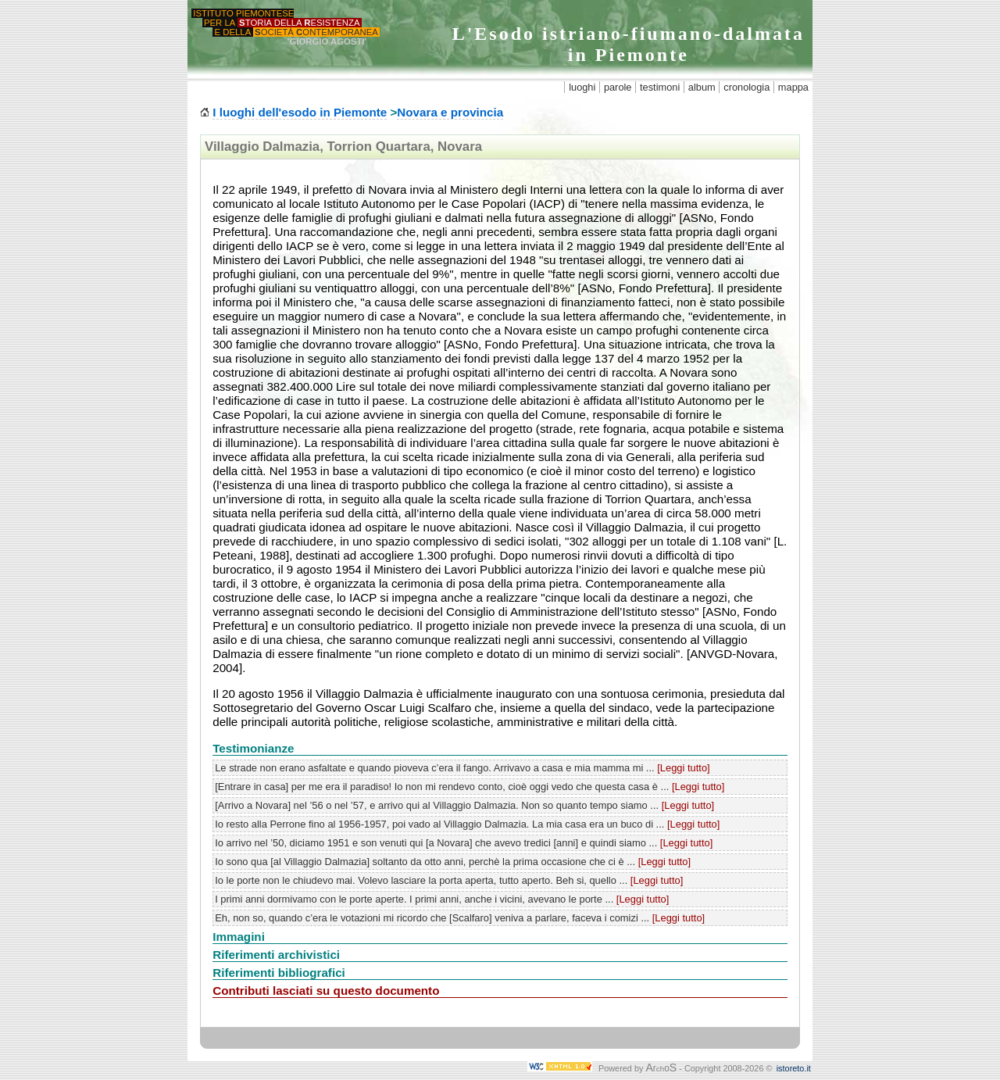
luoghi (582, 87)
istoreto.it (794, 1068)
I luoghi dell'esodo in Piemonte (299, 112)
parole (618, 87)
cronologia (746, 87)
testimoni (660, 87)
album (702, 87)
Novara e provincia (450, 112)
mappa (793, 87)
